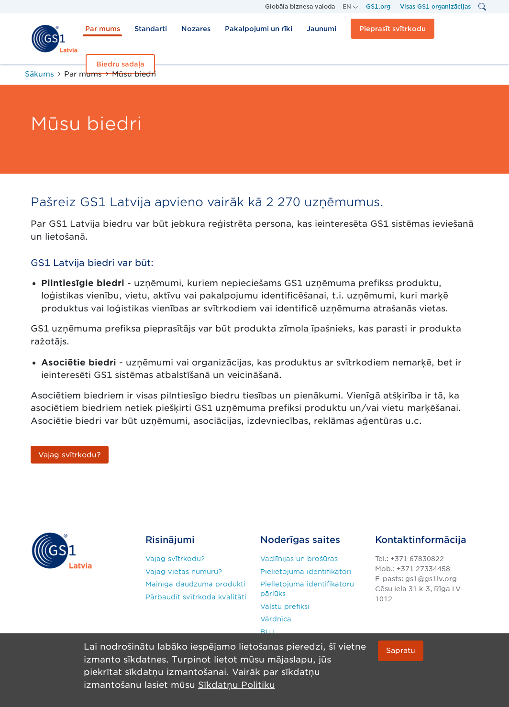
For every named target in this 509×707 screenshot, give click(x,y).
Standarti (150, 29)
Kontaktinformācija (420, 539)
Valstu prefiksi (285, 606)
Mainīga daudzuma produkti (195, 584)
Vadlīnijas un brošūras (299, 559)
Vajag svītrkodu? (175, 559)
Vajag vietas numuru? (183, 571)
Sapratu (400, 650)
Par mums (102, 29)
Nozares (195, 29)
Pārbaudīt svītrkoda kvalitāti (195, 597)
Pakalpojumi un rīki (258, 29)
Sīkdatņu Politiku (236, 685)
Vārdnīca (275, 619)
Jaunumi (321, 29)
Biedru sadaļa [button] (120, 64)
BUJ (267, 632)
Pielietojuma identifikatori (306, 571)
